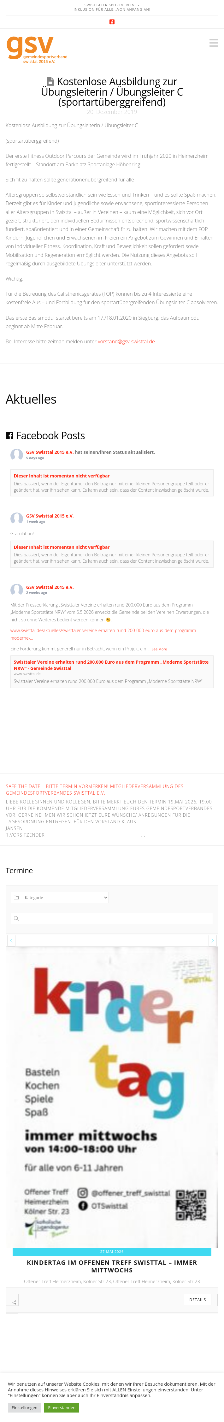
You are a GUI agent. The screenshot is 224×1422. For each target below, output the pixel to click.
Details (197, 1299)
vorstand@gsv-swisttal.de (126, 341)
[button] (213, 43)
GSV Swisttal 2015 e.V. (50, 452)
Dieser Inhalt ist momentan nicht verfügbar (62, 476)
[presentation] (11, 941)
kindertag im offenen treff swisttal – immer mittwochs (112, 1266)
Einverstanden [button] (61, 1407)
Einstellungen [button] (24, 1407)
